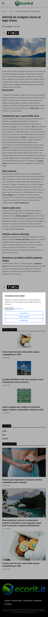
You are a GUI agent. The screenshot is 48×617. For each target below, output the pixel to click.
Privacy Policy (19, 308)
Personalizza (24, 313)
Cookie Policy (9, 308)
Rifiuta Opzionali (24, 317)
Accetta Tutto (24, 320)
